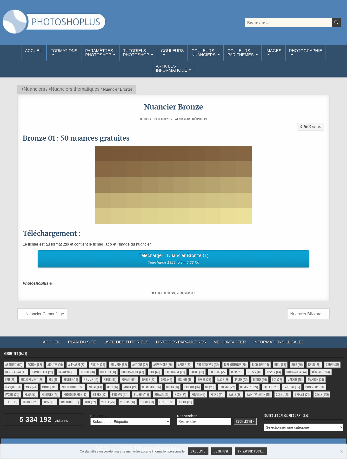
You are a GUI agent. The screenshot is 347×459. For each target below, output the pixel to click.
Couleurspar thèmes (240, 52)
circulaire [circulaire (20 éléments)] (175, 372)
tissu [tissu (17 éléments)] (49, 401)
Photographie (305, 50)
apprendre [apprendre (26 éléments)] (163, 364)
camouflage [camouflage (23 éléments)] (42, 372)
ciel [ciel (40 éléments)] (154, 372)
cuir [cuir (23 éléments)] (236, 372)
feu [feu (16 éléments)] (53, 379)
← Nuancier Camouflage (42, 314)
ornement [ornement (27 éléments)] (249, 386)
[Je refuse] (341, 451)
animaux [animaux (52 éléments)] (119, 364)
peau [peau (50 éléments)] (30, 394)
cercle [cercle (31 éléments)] (88, 372)
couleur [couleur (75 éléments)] (217, 372)
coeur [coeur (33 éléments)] (197, 372)
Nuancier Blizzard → (308, 314)
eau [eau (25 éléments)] (10, 379)
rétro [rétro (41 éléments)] (217, 394)
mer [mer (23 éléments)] (31, 386)
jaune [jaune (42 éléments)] (241, 379)
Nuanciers (34, 89)
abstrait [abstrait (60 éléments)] (13, 364)
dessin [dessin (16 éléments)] (254, 372)
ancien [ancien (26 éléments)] (98, 364)
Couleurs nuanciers (204, 52)
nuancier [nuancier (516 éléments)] (151, 386)
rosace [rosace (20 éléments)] (161, 394)
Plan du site (82, 342)
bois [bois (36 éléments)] (297, 364)
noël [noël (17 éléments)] (112, 386)
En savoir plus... (251, 451)
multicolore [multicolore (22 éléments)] (72, 386)
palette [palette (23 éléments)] (270, 386)
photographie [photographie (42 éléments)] (75, 394)
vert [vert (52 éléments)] (90, 401)
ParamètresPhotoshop (99, 52)
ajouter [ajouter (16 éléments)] (55, 364)
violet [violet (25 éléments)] (107, 401)
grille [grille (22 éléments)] (148, 379)
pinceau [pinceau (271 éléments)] (120, 394)
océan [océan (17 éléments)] (172, 386)
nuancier (189, 293)
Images (273, 50)
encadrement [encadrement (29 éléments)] (32, 379)
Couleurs (172, 50)
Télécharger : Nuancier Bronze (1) (173, 259)
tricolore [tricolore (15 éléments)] (70, 401)
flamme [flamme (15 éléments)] (90, 379)
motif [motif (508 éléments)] (49, 386)
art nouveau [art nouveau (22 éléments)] (208, 364)
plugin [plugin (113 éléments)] (141, 394)
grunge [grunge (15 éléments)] (185, 379)
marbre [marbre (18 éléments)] (294, 379)
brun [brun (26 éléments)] (314, 364)
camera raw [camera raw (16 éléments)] (15, 372)
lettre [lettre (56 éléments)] (260, 379)
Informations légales (278, 342)
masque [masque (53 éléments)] (12, 386)
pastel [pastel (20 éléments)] (12, 394)
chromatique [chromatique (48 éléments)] (132, 372)
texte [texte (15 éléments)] (11, 401)
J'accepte (198, 451)
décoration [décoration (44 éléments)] (296, 372)
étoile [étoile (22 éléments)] (185, 401)
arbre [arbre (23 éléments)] (184, 364)
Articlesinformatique (171, 68)
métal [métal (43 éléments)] (95, 386)
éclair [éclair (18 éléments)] (147, 401)
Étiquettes (98, 416)
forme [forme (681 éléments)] (129, 379)
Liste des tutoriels (125, 342)
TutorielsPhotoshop (136, 52)
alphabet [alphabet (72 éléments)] (76, 364)
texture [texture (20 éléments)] (30, 401)
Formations (63, 50)
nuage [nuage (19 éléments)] (130, 386)
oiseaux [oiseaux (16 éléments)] (192, 386)
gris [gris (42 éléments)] (166, 379)
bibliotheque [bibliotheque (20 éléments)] (235, 364)
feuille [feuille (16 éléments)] (71, 379)
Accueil (34, 52)
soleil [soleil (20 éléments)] (282, 394)
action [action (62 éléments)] (35, 364)
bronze (171, 293)
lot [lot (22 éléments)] (277, 379)
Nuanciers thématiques (75, 89)
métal (179, 293)
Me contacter (229, 342)
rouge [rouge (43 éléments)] (198, 394)
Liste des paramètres (181, 342)
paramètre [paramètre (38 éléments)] (314, 386)
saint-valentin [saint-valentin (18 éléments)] (258, 394)
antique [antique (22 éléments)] (140, 364)
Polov (147, 119)
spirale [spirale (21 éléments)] (302, 394)
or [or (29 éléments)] (209, 386)
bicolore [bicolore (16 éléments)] (260, 364)
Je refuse (221, 451)
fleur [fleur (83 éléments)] (110, 379)
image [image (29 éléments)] (222, 379)
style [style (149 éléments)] (322, 394)
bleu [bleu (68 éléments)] (280, 364)
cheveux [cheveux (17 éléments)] (108, 372)
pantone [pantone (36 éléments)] (292, 386)
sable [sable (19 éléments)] (235, 394)
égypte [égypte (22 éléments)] (166, 401)
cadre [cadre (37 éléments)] (332, 364)
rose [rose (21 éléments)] (180, 394)
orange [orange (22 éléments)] (227, 386)
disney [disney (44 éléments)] (274, 372)
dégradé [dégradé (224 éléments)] (321, 372)
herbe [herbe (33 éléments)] (204, 379)
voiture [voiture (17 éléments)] (127, 401)
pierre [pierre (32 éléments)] (100, 394)
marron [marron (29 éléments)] (316, 379)
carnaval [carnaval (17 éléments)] (67, 372)
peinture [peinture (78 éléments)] (50, 394)
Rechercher (187, 416)
